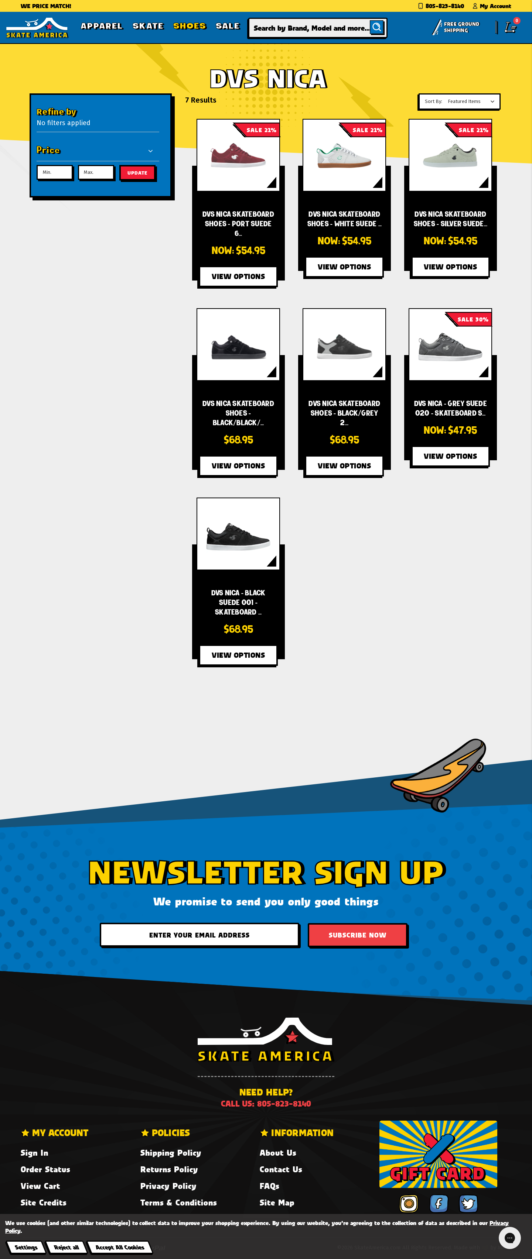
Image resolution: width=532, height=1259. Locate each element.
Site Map (277, 1202)
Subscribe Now (357, 935)
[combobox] (318, 28)
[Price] (95, 150)
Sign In (34, 1152)
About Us (278, 1152)
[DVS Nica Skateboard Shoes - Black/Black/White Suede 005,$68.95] (238, 344)
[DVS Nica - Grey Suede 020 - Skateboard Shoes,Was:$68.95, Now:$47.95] (450, 344)
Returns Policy (169, 1169)
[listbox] (473, 101)
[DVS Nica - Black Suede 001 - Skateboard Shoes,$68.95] (238, 534)
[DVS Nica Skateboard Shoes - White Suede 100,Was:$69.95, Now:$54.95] (344, 155)
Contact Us (281, 1169)
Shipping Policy (170, 1152)
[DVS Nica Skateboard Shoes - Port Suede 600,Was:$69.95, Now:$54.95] (238, 155)
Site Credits (43, 1202)
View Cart (40, 1185)
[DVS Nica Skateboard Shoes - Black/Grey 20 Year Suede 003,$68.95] (344, 344)
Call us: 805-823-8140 (266, 1103)
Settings (26, 1247)
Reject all (66, 1247)
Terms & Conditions (178, 1202)
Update (137, 172)
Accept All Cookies (120, 1247)
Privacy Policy (168, 1185)
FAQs (269, 1185)
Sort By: (433, 101)
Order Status (45, 1169)
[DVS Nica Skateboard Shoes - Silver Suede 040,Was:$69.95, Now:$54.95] (450, 155)
